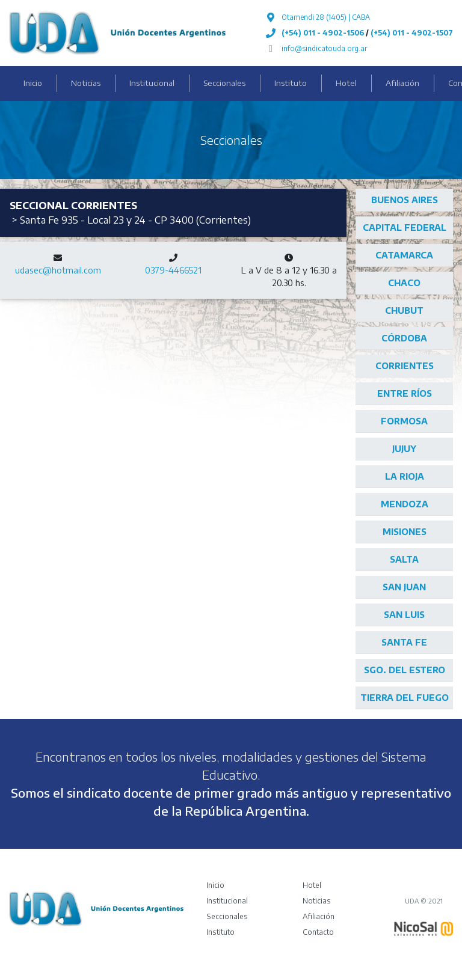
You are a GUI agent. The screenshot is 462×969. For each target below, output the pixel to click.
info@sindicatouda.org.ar (324, 48)
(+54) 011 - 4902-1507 (412, 32)
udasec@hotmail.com (58, 270)
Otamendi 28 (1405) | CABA (326, 17)
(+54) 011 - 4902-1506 (323, 32)
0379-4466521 (173, 270)
